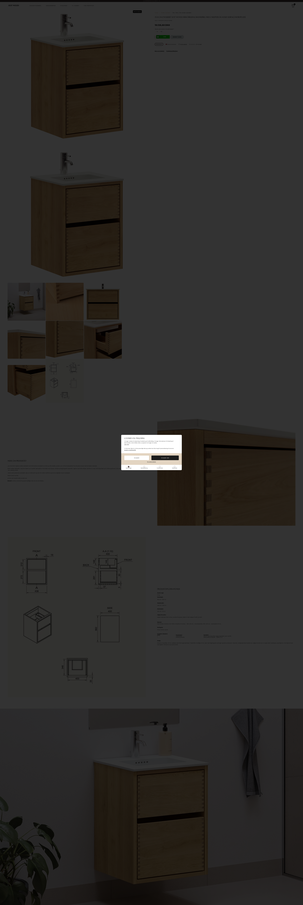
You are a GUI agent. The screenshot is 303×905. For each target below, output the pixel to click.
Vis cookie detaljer (151, 461)
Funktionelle (160, 468)
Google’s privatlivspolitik (130, 450)
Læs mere (126, 444)
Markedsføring (144, 468)
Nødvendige (128, 468)
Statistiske (174, 468)
